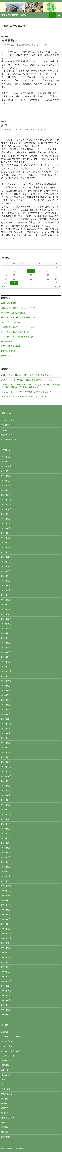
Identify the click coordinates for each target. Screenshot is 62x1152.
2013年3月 (5, 752)
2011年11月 (6, 814)
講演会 (4, 1122)
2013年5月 (5, 743)
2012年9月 (5, 781)
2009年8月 (5, 900)
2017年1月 (5, 552)
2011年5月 (5, 829)
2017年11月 (6, 504)
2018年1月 (5, 495)
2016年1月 (5, 609)
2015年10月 (6, 624)
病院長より (6, 1103)
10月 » (57, 287)
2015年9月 (5, 628)
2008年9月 (5, 948)
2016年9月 (5, 571)
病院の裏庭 (6, 1089)
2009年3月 (5, 919)
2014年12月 (6, 671)
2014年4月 (5, 709)
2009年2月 (5, 924)
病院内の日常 (6, 1094)
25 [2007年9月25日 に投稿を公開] (14, 283)
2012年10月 (6, 776)
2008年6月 (5, 962)
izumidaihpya (24, 45)
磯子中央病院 (6, 341)
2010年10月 (6, 843)
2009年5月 (5, 910)
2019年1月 (5, 461)
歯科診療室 (9, 40)
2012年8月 (5, 786)
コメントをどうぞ (40, 45)
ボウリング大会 (7, 420)
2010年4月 (5, 871)
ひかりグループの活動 (10, 1037)
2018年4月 (5, 481)
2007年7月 (5, 1005)
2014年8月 (5, 690)
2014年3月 (5, 714)
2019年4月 (5, 457)
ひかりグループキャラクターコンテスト (18, 385)
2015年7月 (5, 638)
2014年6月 (5, 700)
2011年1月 (5, 833)
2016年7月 (5, 581)
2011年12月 (6, 809)
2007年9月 (5, 995)
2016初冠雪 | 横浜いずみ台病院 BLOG (33, 396)
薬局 (4, 125)
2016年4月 (5, 595)
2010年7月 (5, 857)
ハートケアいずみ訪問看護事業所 (15, 332)
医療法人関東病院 (8, 351)
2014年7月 (5, 695)
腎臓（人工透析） (8, 1118)
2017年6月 (5, 528)
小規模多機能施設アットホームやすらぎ (18, 327)
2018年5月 (5, 476)
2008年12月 (6, 933)
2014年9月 (5, 686)
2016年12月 (6, 557)
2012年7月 (5, 790)
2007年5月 (5, 1014)
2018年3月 (5, 485)
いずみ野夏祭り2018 (9, 439)
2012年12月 (6, 767)
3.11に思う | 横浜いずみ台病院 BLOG (29, 375)
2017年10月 (6, 509)
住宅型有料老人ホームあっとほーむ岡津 (18, 318)
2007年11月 (6, 986)
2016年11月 (6, 562)
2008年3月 (5, 967)
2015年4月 (5, 652)
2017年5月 (5, 533)
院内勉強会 (6, 1137)
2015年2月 (5, 662)
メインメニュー (59, 15)
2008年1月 (5, 976)
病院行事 (5, 1099)
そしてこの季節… (8, 392)
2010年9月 (5, 848)
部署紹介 (4, 37)
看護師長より (6, 1108)
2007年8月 (5, 1000)
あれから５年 (6, 380)
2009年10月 (6, 895)
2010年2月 (5, 876)
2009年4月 (5, 914)
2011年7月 (5, 824)
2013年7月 (5, 738)
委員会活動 (6, 1075)
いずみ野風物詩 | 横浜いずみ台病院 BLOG (37, 392)
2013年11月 (6, 724)
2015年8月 (5, 633)
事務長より (6, 1060)
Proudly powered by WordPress (12, 1149)
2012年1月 (5, 805)
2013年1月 (5, 762)
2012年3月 (5, 800)
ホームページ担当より (10, 1051)
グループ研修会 (7, 1041)
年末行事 (5, 430)
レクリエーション (8, 1056)
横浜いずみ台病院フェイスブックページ (18, 308)
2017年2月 (5, 547)
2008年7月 (5, 957)
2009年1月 (5, 929)
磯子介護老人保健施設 (10, 346)
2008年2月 (5, 972)
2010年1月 (5, 881)
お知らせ (5, 1032)
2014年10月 (6, 681)
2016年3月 (5, 600)
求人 (3, 1084)
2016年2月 (5, 604)
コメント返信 (6, 1046)
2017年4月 (5, 538)
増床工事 (5, 1070)
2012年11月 (6, 771)
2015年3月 (5, 657)
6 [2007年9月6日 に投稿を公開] (31, 271)
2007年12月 (6, 981)
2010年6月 (5, 862)
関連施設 (5, 1132)
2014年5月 (5, 705)
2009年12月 (6, 886)
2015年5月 (5, 647)
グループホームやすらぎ (11, 322)
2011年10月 (6, 819)
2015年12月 (6, 614)
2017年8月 (5, 519)
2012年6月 (5, 795)
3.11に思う (5, 375)
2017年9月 (5, 514)
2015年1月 (5, 666)
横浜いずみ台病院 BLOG (14, 15)
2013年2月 (5, 757)
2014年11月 (6, 676)
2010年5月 (5, 867)
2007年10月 (6, 991)
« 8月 (4, 287)
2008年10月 (6, 943)
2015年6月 (5, 643)
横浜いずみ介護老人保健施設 (13, 313)
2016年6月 (5, 585)
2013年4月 (5, 748)
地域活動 (5, 1065)
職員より (5, 1113)
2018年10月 (6, 466)
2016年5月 (5, 590)
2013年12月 (6, 719)
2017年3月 (5, 543)
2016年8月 (5, 576)
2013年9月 (5, 728)
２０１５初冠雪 (7, 396)
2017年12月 (6, 500)
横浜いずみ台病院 (8, 303)
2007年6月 (5, 1010)
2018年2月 (5, 490)
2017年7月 (5, 523)
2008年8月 (5, 953)
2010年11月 (6, 838)
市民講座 (5, 425)
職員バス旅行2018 (9, 435)
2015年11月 (6, 619)
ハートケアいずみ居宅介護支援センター (18, 337)
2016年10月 (6, 566)
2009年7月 (5, 905)
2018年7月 (5, 471)
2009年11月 (6, 891)
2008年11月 (6, 938)
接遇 (3, 1080)
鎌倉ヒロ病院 (6, 356)
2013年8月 (5, 733)
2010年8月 (5, 852)
